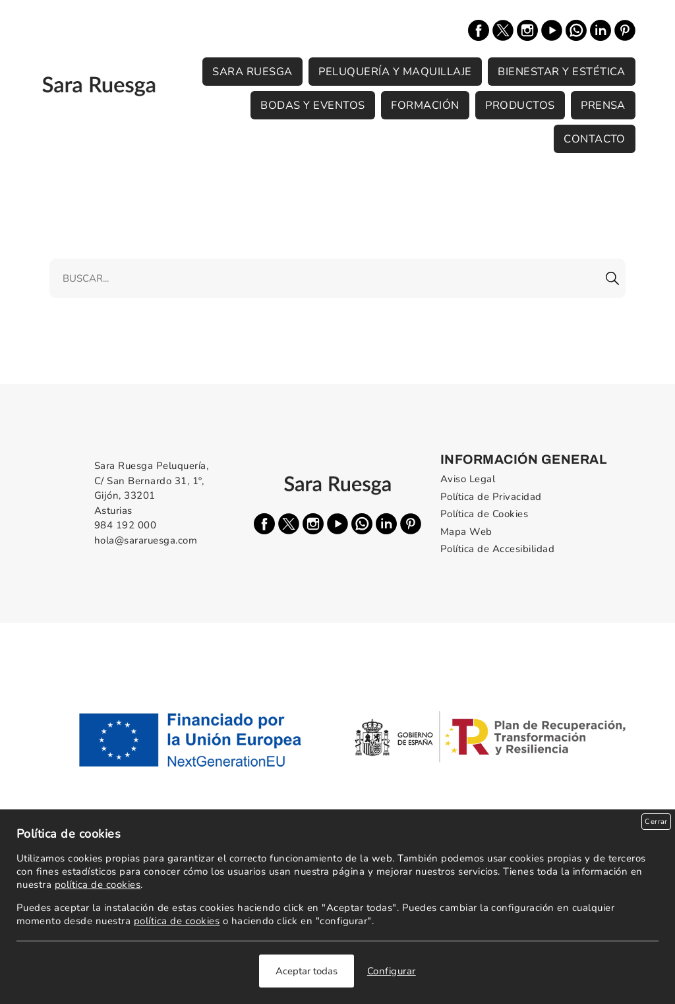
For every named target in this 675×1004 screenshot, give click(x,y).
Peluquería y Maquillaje (394, 71)
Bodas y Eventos (312, 105)
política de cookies (97, 884)
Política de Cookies (484, 513)
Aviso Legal (467, 479)
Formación (425, 105)
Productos (519, 105)
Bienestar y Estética (562, 71)
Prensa (603, 105)
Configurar (391, 971)
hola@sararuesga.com (145, 540)
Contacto (595, 138)
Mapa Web (466, 531)
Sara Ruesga (252, 71)
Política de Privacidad (491, 496)
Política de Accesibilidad (497, 548)
